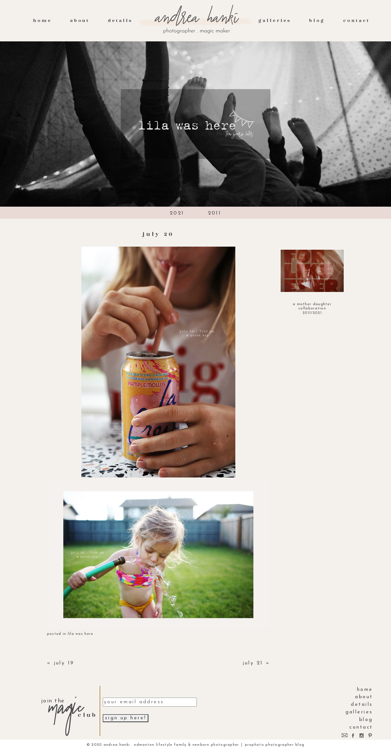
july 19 (64, 663)
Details (120, 20)
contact (356, 20)
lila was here (80, 634)
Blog (317, 20)
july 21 (253, 663)
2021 (177, 213)
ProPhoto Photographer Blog (275, 745)
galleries (274, 20)
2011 (215, 213)
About (80, 20)
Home (42, 20)
